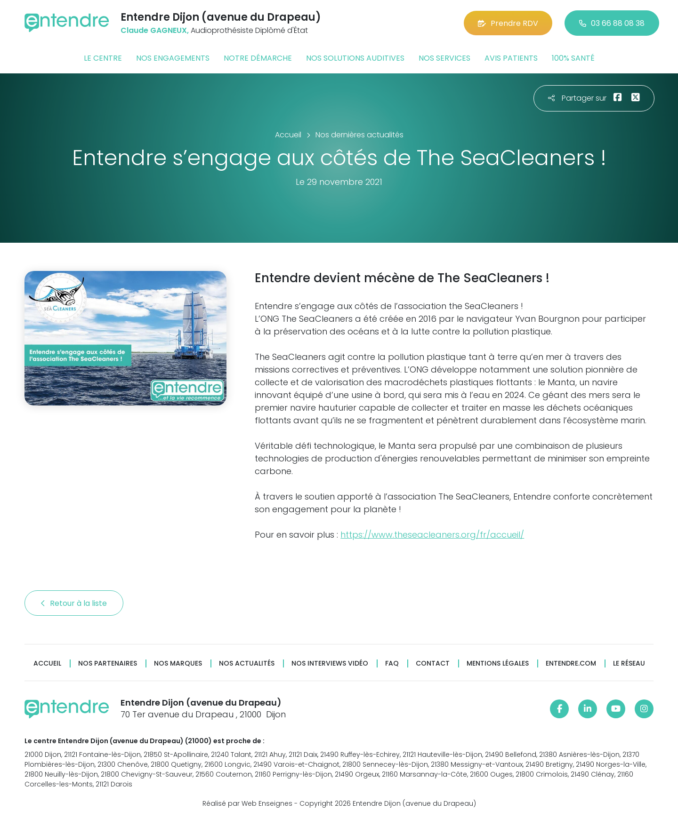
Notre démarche (258, 58)
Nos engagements (173, 58)
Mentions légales (498, 663)
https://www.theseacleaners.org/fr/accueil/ (432, 534)
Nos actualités (246, 663)
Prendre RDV (508, 23)
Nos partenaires (107, 663)
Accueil (47, 663)
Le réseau (629, 663)
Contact (433, 663)
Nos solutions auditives (355, 58)
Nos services (444, 58)
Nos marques (178, 663)
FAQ (392, 663)
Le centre (103, 58)
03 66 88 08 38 (612, 23)
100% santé (573, 58)
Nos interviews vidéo (329, 663)
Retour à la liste (74, 603)
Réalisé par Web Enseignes (247, 803)
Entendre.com (571, 663)
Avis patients (511, 58)
